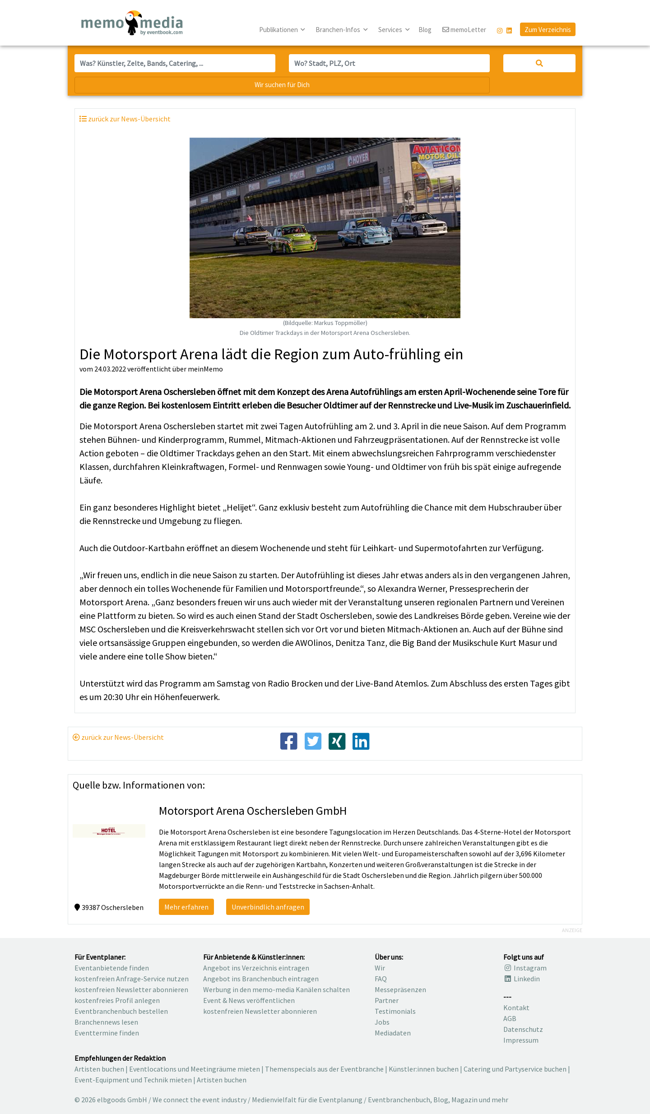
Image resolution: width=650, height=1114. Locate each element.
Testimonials (395, 1011)
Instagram (525, 967)
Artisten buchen (99, 1068)
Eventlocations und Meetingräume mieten (194, 1068)
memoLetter (464, 30)
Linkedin (521, 978)
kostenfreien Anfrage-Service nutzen (131, 978)
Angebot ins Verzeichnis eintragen (256, 967)
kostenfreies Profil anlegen (117, 1000)
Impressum (521, 1039)
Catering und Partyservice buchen (515, 1068)
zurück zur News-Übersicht (118, 737)
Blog (425, 29)
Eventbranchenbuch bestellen (121, 1011)
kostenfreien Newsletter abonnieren (131, 989)
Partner (387, 1000)
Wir (380, 967)
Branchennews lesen (106, 1021)
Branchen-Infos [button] (339, 29)
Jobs (382, 1021)
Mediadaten (393, 1032)
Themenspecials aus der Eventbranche (324, 1068)
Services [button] (391, 29)
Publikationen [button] (279, 29)
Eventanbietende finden (111, 967)
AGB (509, 1018)
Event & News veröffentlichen (249, 1000)
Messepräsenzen (400, 989)
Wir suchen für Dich (282, 84)
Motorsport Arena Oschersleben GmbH (253, 810)
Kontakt (516, 1007)
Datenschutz (523, 1029)
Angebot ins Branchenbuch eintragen (261, 978)
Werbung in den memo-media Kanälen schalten (276, 989)
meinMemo (205, 368)
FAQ (381, 978)
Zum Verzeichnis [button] (548, 29)
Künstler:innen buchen (424, 1068)
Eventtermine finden (106, 1032)
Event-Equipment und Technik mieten (133, 1079)
